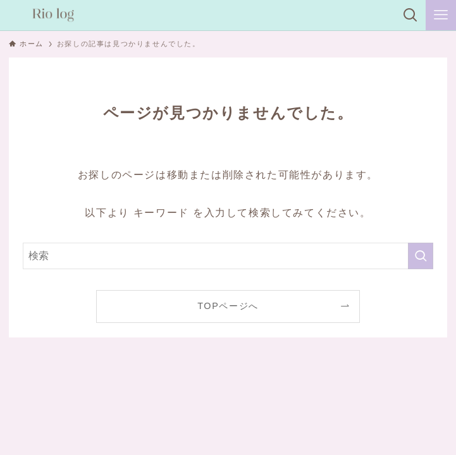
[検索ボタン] (410, 15)
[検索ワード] (228, 256)
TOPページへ (228, 306)
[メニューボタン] (441, 15)
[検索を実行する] (420, 256)
